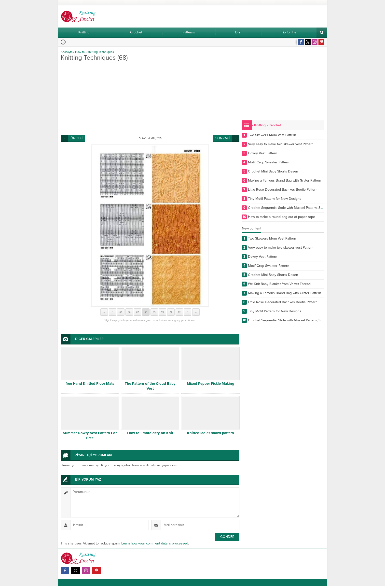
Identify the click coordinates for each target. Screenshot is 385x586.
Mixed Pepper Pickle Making (210, 383)
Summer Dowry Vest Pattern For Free (90, 435)
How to (80, 52)
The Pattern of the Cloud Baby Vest (150, 386)
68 (146, 312)
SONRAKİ (222, 138)
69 (154, 312)
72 (179, 312)
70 (162, 312)
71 (171, 312)
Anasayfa (66, 52)
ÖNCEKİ (76, 138)
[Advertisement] (150, 97)
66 (129, 312)
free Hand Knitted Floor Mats (90, 383)
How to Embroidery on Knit (150, 433)
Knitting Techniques (100, 52)
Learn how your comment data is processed (154, 543)
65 (121, 312)
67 (137, 312)
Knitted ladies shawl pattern (210, 433)
